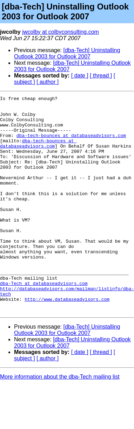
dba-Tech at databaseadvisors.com (44, 321)
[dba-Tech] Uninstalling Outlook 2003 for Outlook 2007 (67, 53)
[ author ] (47, 82)
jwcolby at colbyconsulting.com (60, 32)
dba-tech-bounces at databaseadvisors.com (71, 144)
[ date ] (79, 76)
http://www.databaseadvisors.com (67, 340)
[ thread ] (101, 76)
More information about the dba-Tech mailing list (60, 420)
